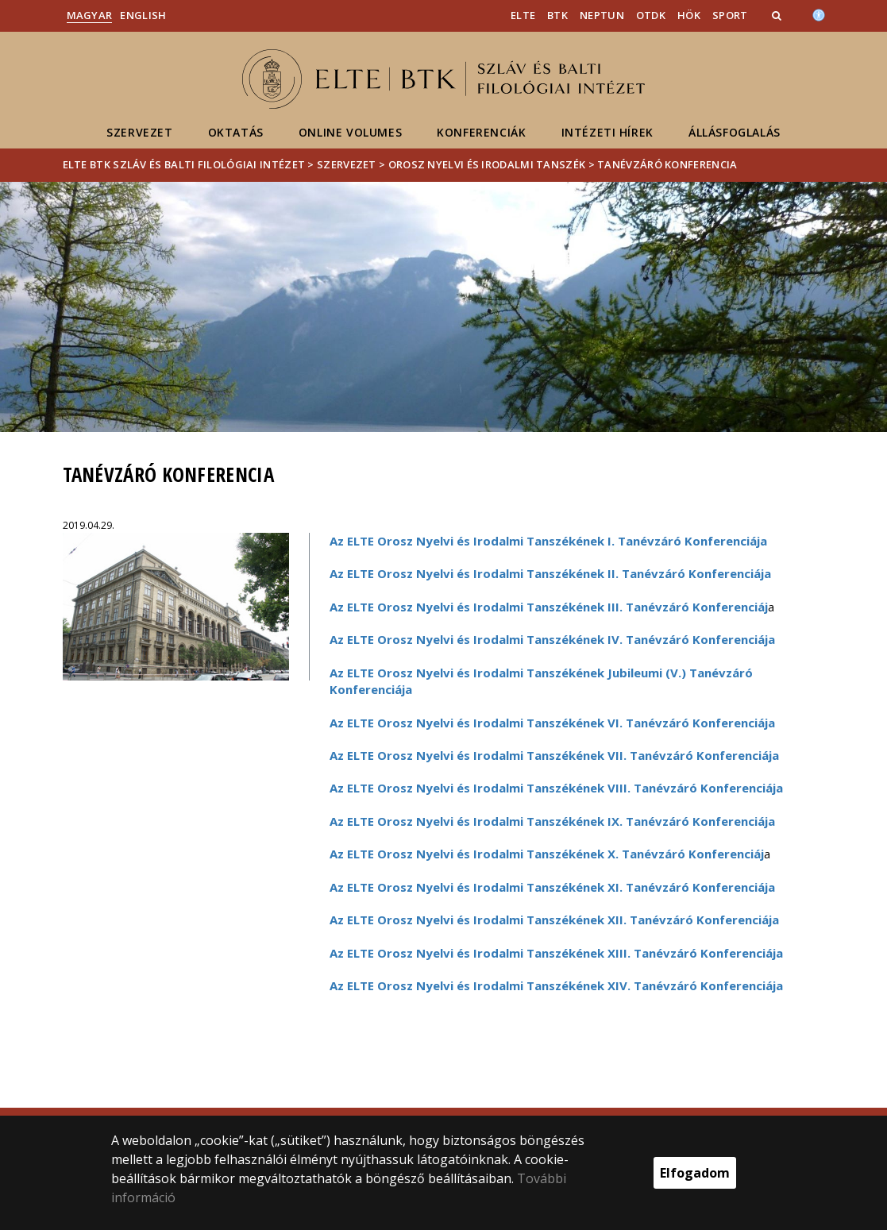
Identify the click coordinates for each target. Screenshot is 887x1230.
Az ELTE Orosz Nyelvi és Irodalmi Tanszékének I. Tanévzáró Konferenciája (548, 541)
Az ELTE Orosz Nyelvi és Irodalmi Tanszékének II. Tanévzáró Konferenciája (550, 573)
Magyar (90, 15)
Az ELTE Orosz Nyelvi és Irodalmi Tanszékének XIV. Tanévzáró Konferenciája (556, 985)
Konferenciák (481, 132)
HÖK (688, 15)
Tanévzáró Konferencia (667, 164)
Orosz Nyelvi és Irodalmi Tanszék (487, 164)
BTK (557, 15)
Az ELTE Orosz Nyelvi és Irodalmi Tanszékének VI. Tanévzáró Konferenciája (552, 723)
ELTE (523, 15)
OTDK (650, 15)
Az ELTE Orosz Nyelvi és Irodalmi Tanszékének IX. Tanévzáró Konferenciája (552, 821)
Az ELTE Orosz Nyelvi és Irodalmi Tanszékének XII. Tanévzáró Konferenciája (554, 919)
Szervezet (139, 132)
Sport (730, 15)
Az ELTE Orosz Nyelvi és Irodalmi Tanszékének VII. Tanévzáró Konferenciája (554, 755)
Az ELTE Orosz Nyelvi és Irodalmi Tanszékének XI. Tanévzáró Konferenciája (552, 887)
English (143, 15)
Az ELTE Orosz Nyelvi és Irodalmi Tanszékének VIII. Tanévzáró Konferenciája (556, 788)
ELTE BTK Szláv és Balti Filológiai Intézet (184, 164)
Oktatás (236, 132)
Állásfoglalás (734, 132)
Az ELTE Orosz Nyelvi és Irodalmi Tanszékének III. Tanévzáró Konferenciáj (549, 607)
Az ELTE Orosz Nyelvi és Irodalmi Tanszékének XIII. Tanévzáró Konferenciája (556, 953)
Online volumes (350, 132)
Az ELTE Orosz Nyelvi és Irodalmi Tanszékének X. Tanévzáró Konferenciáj (547, 854)
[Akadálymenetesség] (818, 13)
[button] (778, 15)
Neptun (602, 15)
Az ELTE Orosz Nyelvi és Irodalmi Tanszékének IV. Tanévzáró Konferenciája (552, 639)
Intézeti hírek (607, 132)
